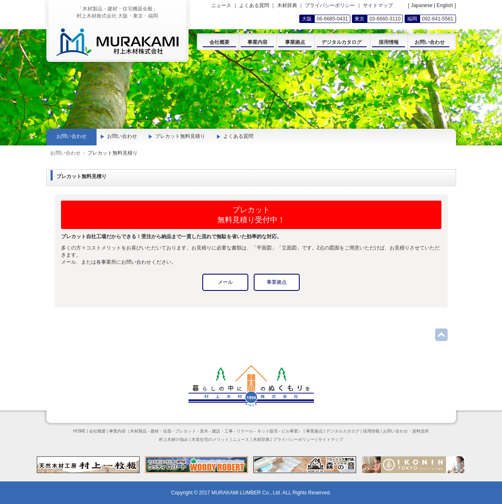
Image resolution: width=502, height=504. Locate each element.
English (444, 5)
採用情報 (371, 431)
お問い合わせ (86, 153)
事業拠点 (277, 282)
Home (57, 153)
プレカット (185, 431)
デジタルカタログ (342, 431)
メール (225, 282)
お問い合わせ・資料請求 (406, 431)
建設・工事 (222, 431)
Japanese (422, 5)
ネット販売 (267, 431)
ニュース (221, 5)
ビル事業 (289, 431)
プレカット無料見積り (180, 136)
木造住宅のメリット (210, 439)
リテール (245, 431)
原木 (204, 431)
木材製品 (138, 431)
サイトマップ (378, 5)
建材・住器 (160, 431)
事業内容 (117, 431)
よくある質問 (254, 5)
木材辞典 (287, 5)
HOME (79, 431)
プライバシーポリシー (330, 5)
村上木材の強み (173, 439)
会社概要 (97, 431)
